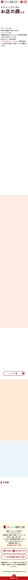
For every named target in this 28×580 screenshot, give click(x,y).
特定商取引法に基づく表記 (14, 545)
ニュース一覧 (13, 373)
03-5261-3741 (14, 550)
